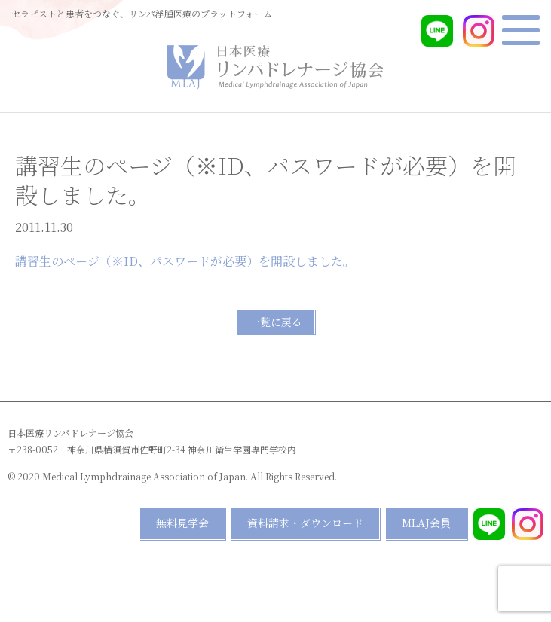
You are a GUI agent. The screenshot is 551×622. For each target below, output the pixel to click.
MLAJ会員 (426, 522)
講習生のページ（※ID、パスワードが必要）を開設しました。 (185, 261)
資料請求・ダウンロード (305, 522)
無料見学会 (182, 522)
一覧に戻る (275, 321)
